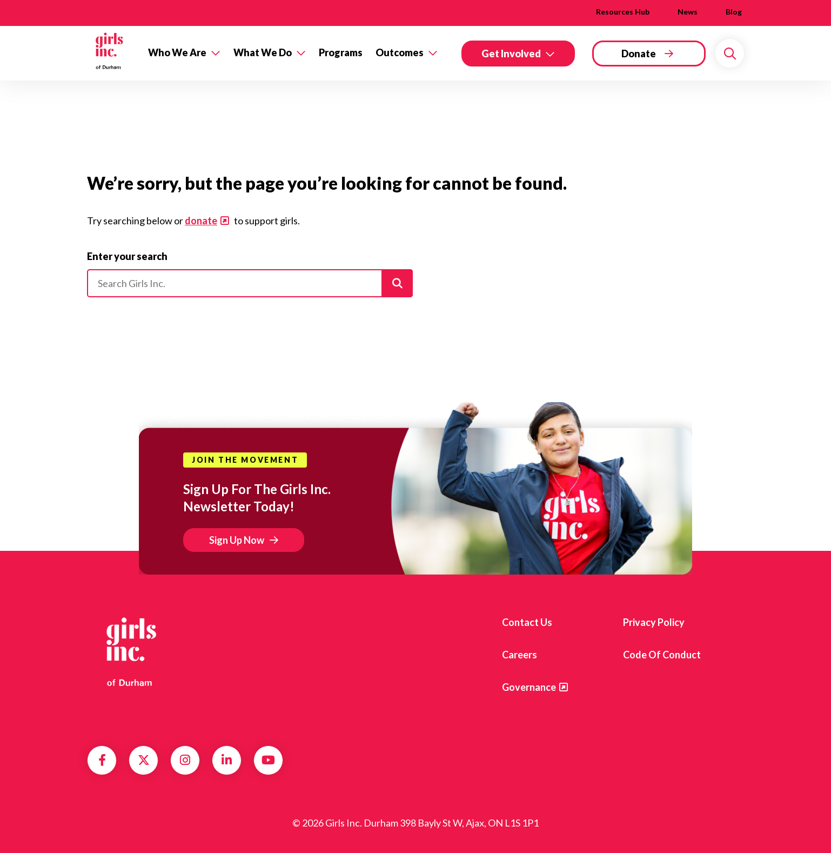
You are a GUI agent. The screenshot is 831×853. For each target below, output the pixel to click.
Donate (638, 53)
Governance (529, 687)
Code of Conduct (662, 655)
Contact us (527, 622)
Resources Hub (622, 11)
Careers (519, 655)
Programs (341, 52)
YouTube (268, 760)
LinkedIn (226, 760)
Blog (734, 11)
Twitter (144, 760)
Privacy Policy (654, 622)
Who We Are (177, 52)
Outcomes (400, 52)
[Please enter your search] (250, 283)
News (688, 11)
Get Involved (511, 53)
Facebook (102, 760)
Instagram (185, 760)
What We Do (262, 52)
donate (201, 220)
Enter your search (127, 256)
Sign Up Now (236, 540)
